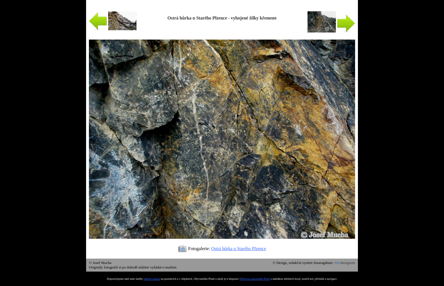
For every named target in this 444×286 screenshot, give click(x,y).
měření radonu (152, 278)
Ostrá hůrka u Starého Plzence (238, 248)
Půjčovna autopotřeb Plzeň (255, 278)
